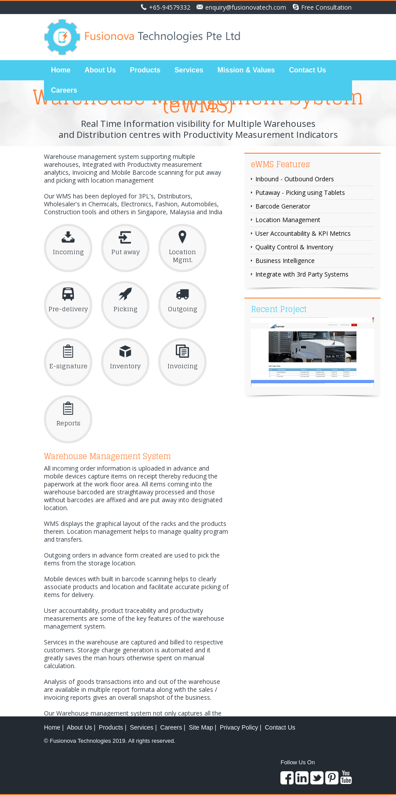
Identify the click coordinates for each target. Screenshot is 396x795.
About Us (100, 70)
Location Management (287, 220)
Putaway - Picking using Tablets (300, 192)
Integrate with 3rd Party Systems (302, 274)
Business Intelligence (285, 260)
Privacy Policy (239, 727)
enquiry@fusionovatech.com (241, 7)
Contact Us (307, 70)
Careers (64, 90)
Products (145, 70)
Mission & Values (246, 70)
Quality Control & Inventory (294, 247)
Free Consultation (322, 7)
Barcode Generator (282, 206)
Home (60, 70)
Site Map (201, 727)
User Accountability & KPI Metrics (303, 233)
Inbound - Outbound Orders (294, 179)
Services (188, 70)
